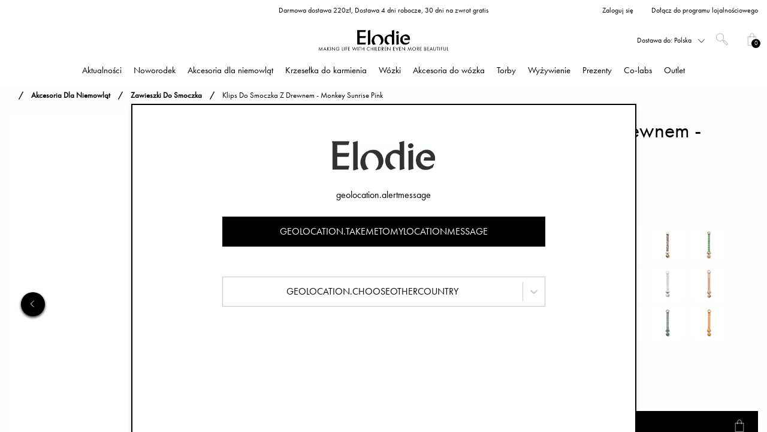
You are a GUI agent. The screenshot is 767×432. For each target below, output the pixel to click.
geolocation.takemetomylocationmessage (384, 231)
